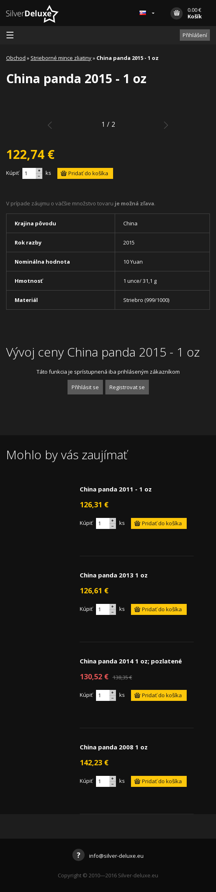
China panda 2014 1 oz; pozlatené (131, 661)
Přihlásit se (85, 387)
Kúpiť (12, 172)
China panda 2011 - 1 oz (116, 489)
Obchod (16, 58)
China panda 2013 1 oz (114, 575)
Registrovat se (127, 387)
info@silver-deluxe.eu (108, 855)
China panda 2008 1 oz (114, 747)
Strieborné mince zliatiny (61, 58)
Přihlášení (195, 35)
